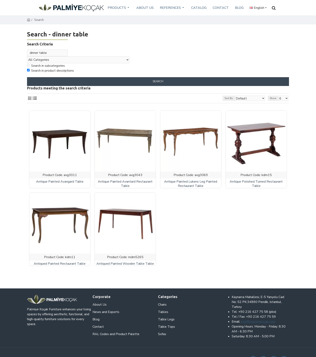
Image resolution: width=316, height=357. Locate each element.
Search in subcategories (46, 66)
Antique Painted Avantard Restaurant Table (125, 185)
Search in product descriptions (50, 71)
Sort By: (235, 99)
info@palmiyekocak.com (258, 321)
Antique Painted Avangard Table (60, 183)
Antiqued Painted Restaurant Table (60, 265)
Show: (274, 99)
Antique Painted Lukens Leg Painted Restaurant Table (190, 185)
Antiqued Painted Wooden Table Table (125, 265)
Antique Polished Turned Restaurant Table (256, 185)
